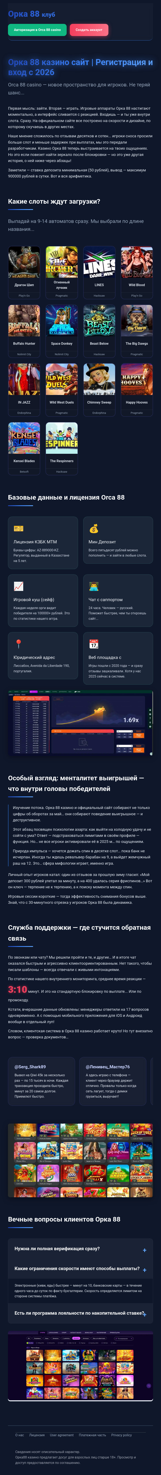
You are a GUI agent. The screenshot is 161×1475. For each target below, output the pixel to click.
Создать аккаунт (89, 30)
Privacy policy (121, 1435)
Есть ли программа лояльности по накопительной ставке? (79, 1313)
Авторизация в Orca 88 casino (37, 30)
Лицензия (37, 1435)
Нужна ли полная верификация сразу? (57, 1248)
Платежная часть (92, 1435)
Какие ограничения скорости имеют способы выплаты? (77, 1268)
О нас (19, 1435)
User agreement (62, 1435)
